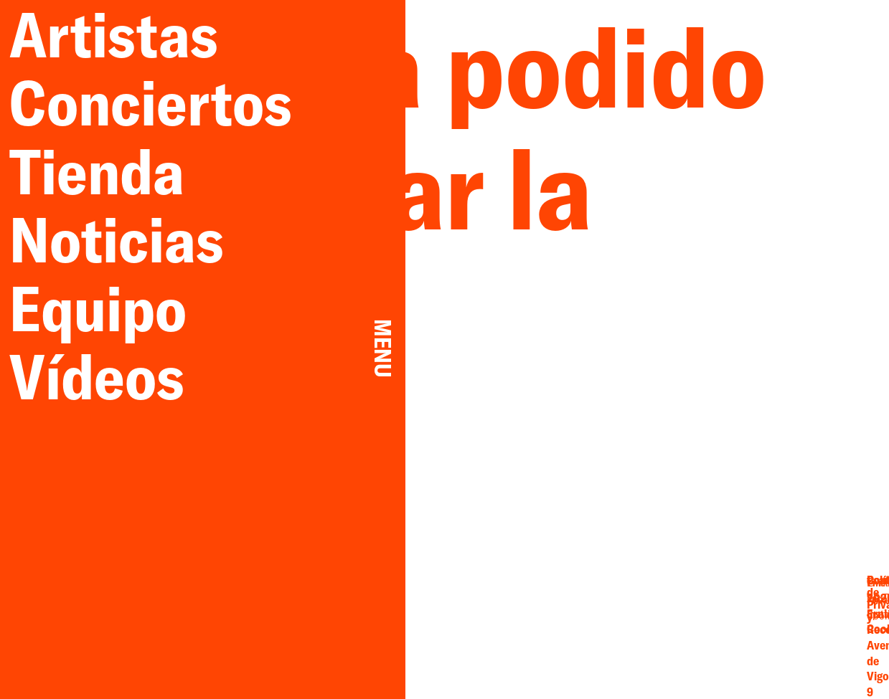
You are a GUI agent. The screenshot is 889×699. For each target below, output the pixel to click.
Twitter (702, 603)
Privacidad (794, 614)
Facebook (651, 616)
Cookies (794, 627)
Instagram (651, 629)
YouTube (702, 616)
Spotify (702, 629)
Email (651, 603)
